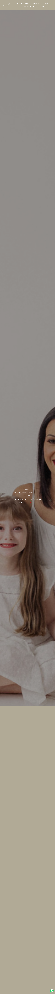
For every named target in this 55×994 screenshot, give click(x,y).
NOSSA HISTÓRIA (30, 6)
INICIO (19, 4)
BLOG (42, 6)
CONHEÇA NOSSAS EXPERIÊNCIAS (38, 4)
